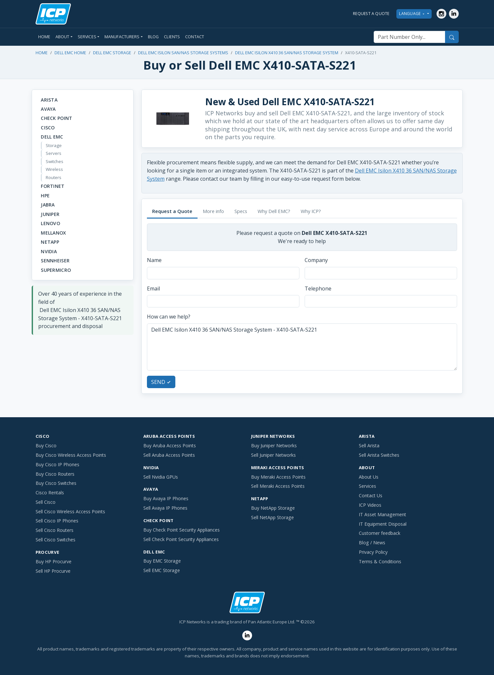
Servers (53, 153)
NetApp (50, 242)
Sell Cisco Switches (55, 539)
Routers (53, 177)
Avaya (48, 109)
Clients (172, 37)
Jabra (48, 205)
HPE (45, 195)
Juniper (50, 214)
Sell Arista (369, 445)
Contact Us (370, 495)
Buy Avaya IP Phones (165, 498)
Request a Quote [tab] (172, 211)
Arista (49, 100)
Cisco (48, 127)
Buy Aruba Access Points (169, 445)
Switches (54, 161)
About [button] (63, 37)
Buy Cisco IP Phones (57, 464)
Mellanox (53, 233)
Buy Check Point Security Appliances (181, 530)
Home (44, 37)
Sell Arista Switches (379, 455)
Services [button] (87, 37)
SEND (161, 382)
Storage (54, 145)
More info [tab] (213, 211)
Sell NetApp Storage (272, 517)
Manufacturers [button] (122, 37)
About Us (368, 477)
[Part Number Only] (409, 37)
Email (153, 288)
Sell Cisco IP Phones (57, 521)
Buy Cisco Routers (55, 474)
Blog (153, 37)
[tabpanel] (302, 305)
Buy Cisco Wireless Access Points (71, 455)
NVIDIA (49, 251)
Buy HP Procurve (54, 561)
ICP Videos (370, 505)
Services (367, 486)
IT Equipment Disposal (382, 524)
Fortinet (52, 186)
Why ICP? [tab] (311, 211)
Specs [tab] (240, 211)
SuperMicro (56, 270)
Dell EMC (52, 137)
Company (316, 260)
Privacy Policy (373, 552)
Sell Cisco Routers (54, 530)
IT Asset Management (382, 514)
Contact (194, 37)
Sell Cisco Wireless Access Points (70, 511)
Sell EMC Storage (161, 570)
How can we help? (168, 316)
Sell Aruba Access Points (169, 455)
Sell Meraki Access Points (278, 486)
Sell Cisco (46, 502)
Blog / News (372, 542)
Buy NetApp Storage (273, 508)
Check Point (56, 118)
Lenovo (50, 223)
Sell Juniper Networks (273, 455)
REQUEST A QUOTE (371, 13)
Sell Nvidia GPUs (160, 477)
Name (154, 260)
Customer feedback (379, 533)
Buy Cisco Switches (56, 483)
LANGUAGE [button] (412, 13)
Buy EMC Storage (162, 561)
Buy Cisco (46, 445)
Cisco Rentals (50, 492)
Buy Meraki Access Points (278, 477)
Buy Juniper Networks (274, 445)
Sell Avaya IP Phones (165, 508)
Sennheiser (55, 260)
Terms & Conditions (380, 561)
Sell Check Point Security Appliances (181, 539)
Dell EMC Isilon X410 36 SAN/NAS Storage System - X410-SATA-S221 (302, 346)
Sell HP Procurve (53, 571)
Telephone (318, 288)
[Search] (452, 37)
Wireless (54, 169)
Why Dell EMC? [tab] (274, 211)
